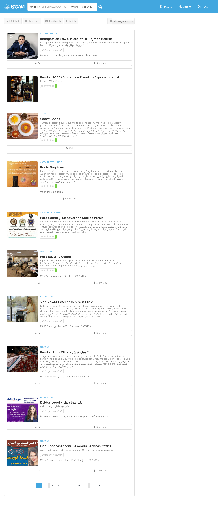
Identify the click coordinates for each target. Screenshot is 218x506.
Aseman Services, (50, 450)
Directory (166, 6)
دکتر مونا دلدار (62, 406)
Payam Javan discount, (62, 224)
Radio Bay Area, (61, 176)
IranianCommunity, (105, 260)
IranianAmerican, (85, 260)
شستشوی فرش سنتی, (91, 363)
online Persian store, (108, 221)
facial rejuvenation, (93, 305)
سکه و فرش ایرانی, (109, 229)
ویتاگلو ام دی (46, 316)
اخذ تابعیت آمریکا (106, 450)
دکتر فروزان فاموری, (72, 313)
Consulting (46, 251)
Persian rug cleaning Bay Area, (57, 358)
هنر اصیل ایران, (72, 231)
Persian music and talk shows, (74, 173)
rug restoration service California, (64, 361)
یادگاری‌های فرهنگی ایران (52, 231)
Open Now (32, 21)
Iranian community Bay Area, (81, 171)
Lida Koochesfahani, (71, 450)
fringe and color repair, (53, 356)
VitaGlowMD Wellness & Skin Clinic (66, 302)
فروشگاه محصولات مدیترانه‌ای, (64, 133)
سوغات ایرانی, (92, 229)
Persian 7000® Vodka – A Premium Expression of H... (80, 77)
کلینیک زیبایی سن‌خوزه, (51, 313)
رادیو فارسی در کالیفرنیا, (57, 178)
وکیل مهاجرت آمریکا (58, 45)
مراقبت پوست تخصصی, (63, 316)
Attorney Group (48, 33)
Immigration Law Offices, (75, 42)
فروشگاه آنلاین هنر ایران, (72, 229)
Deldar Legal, (47, 406)
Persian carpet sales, (113, 356)
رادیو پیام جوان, (76, 178)
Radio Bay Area (52, 167)
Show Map (100, 63)
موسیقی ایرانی (47, 181)
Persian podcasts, (99, 173)
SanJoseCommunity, (51, 265)
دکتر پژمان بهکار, (76, 45)
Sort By (71, 21)
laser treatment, (82, 308)
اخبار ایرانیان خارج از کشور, (109, 176)
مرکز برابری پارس (86, 265)
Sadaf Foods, (97, 127)
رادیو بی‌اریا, (90, 178)
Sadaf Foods (50, 119)
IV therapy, (67, 308)
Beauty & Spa (46, 296)
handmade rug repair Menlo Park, (84, 356)
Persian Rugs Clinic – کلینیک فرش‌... (65, 352)
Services (44, 347)
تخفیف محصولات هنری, (103, 226)
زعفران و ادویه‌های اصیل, (75, 130)
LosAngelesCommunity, (53, 263)
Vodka (58, 81)
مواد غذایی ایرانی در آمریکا (53, 135)
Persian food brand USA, (77, 127)
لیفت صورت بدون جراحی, (88, 316)
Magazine (185, 6)
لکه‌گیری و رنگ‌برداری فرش (53, 366)
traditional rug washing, (96, 361)
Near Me (13, 20)
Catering (44, 113)
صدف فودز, (57, 130)
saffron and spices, (115, 127)
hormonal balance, (50, 308)
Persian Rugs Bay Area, (86, 358)
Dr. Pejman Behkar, (50, 42)
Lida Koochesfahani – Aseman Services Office (75, 446)
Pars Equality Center (55, 257)
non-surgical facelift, (102, 308)
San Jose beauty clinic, (62, 311)
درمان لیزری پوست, (91, 313)
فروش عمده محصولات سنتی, (93, 133)
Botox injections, (49, 305)
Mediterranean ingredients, (91, 125)
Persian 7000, (47, 81)
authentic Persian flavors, (54, 122)
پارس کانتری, (120, 226)
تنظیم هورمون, (122, 312)
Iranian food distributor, (64, 125)
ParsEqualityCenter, (76, 263)
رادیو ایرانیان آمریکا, (106, 178)
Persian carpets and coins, (108, 224)
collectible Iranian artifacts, (54, 221)
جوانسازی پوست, (109, 313)
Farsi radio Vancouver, (52, 171)
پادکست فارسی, (88, 176)
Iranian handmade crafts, (83, 221)
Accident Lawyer (48, 397)
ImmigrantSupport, (66, 260)
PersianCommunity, (97, 263)
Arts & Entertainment (51, 162)
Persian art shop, (84, 224)
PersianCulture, (116, 263)
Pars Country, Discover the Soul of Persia (72, 218)
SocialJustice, (70, 265)
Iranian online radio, (108, 171)
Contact (202, 6)
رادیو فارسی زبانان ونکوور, (57, 180)
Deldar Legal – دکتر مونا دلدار (61, 402)
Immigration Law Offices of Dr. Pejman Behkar (76, 39)
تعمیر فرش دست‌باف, (119, 361)
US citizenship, (90, 450)
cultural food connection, (81, 122)
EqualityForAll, (48, 260)
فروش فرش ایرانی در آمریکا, (66, 363)
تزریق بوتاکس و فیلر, (97, 311)
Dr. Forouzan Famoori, (70, 305)
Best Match (53, 21)
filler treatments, (112, 305)
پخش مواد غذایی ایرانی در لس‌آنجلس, (106, 130)
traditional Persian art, (66, 226)
